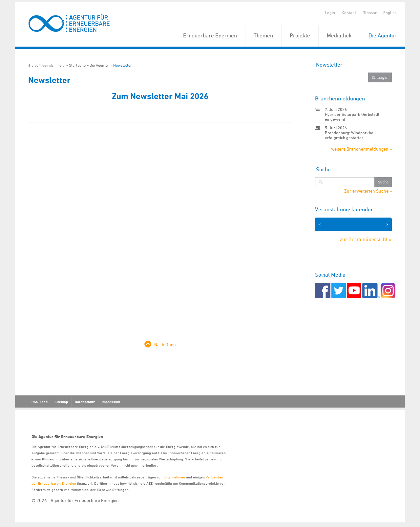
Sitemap (61, 401)
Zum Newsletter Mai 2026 (160, 96)
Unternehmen (174, 477)
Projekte (300, 35)
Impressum (111, 401)
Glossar (370, 12)
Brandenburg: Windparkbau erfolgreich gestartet (350, 135)
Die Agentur (382, 35)
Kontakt (349, 12)
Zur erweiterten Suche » (368, 191)
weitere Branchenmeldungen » (361, 149)
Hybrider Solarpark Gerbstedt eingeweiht (352, 117)
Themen (263, 35)
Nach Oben (165, 344)
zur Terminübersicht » (366, 239)
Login (330, 12)
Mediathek (339, 35)
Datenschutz (85, 401)
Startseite (77, 65)
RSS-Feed (40, 401)
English (390, 12)
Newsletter (122, 65)
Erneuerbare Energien (210, 35)
